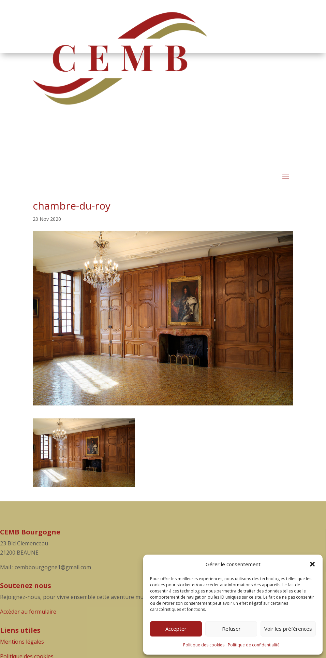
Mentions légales (22, 641)
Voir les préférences (288, 628)
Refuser (231, 628)
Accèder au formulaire (28, 611)
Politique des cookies (203, 645)
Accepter (176, 628)
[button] (312, 564)
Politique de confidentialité (254, 645)
